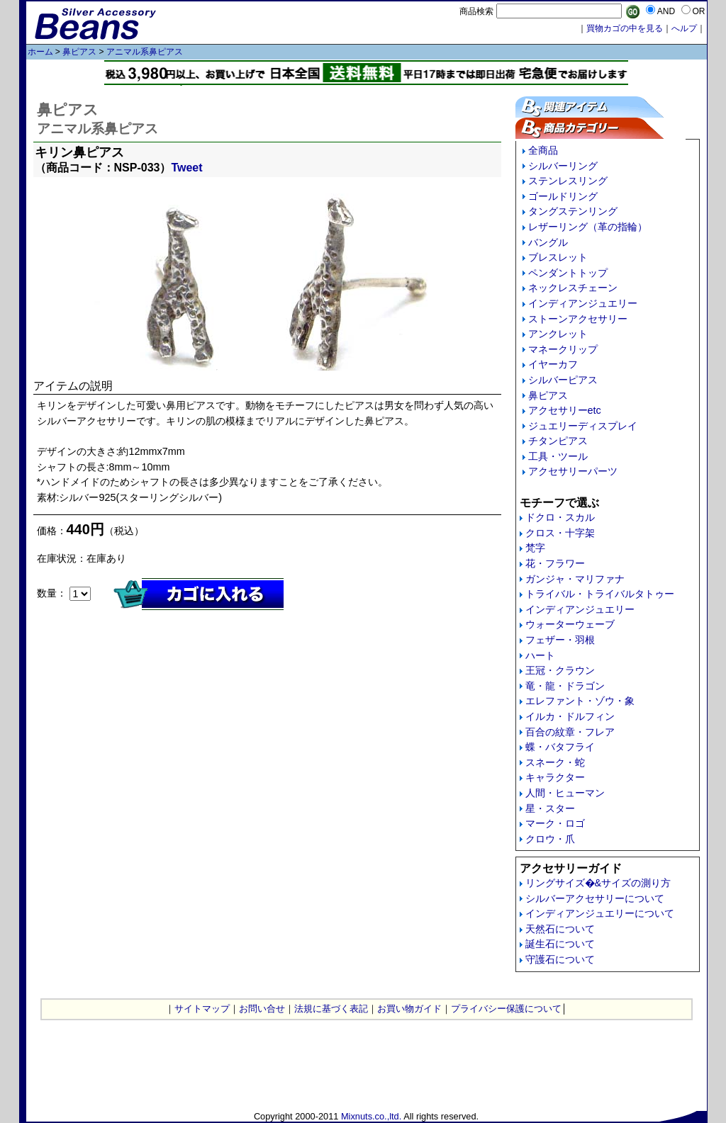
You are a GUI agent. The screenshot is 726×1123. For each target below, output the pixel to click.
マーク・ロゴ (555, 823)
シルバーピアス (563, 379)
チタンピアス (558, 440)
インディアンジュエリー (582, 303)
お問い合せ (262, 1008)
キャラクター (555, 777)
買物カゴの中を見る (624, 28)
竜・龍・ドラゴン (565, 686)
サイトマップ (202, 1008)
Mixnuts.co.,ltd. (371, 1116)
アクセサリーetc (564, 410)
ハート (540, 655)
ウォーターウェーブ (570, 624)
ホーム (40, 52)
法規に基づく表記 (331, 1008)
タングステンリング (573, 211)
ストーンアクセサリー (577, 319)
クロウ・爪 (550, 839)
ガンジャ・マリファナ (575, 579)
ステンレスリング (568, 180)
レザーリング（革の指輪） (587, 226)
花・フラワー (555, 563)
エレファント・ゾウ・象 (580, 700)
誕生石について (560, 943)
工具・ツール (558, 456)
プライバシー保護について (506, 1008)
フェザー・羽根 (560, 639)
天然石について (560, 929)
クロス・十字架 (560, 532)
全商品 (543, 150)
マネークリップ (563, 349)
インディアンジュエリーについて (599, 913)
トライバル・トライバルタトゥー (599, 593)
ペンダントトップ (568, 272)
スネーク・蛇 (555, 762)
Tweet (186, 168)
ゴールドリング (563, 196)
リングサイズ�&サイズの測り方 (598, 882)
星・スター (550, 808)
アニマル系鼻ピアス (144, 52)
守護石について (560, 959)
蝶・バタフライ (560, 746)
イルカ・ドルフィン (570, 716)
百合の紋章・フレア (570, 732)
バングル (548, 242)
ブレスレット (558, 257)
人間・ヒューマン (565, 792)
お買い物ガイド (409, 1008)
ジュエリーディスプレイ (582, 425)
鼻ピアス (79, 52)
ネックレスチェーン (573, 287)
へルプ (684, 28)
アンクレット (558, 333)
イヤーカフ (553, 364)
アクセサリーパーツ (573, 471)
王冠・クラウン (560, 670)
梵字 (535, 547)
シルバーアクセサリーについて (594, 898)
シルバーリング (563, 165)
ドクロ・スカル (560, 517)
